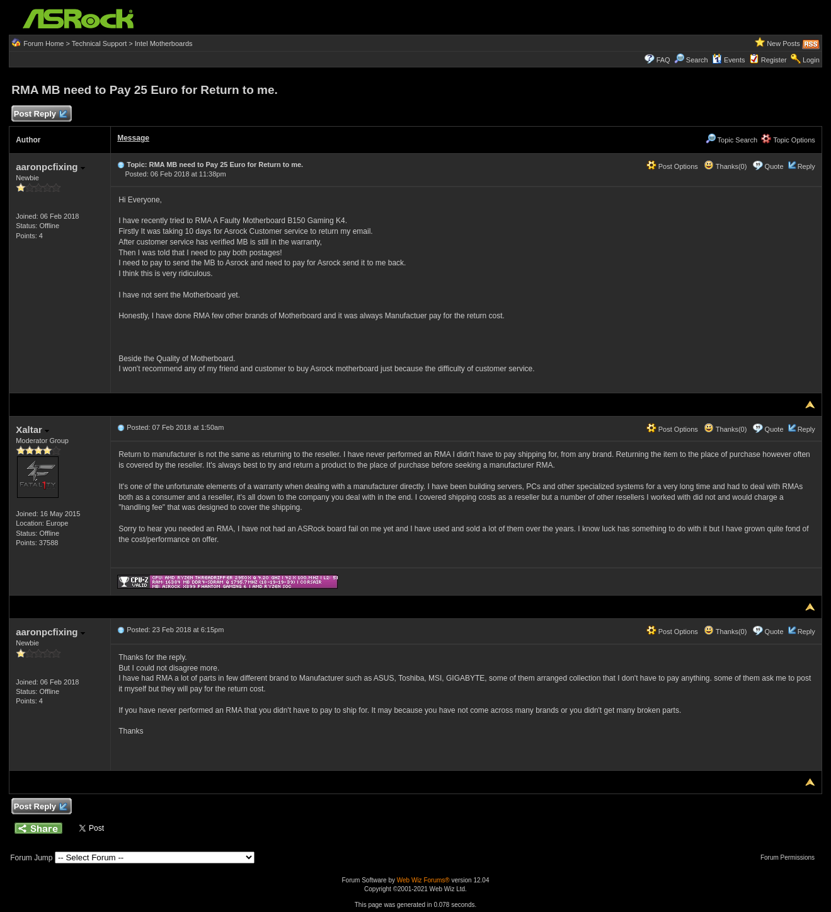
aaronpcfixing (50, 166)
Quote (774, 166)
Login (811, 60)
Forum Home (43, 43)
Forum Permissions (790, 857)
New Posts (783, 43)
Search (697, 60)
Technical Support (99, 43)
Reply (806, 166)
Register (774, 60)
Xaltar (32, 429)
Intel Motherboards (164, 43)
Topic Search (731, 140)
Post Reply (39, 114)
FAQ (663, 60)
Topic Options (788, 140)
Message (133, 138)
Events (728, 60)
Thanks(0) (725, 166)
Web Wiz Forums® (423, 880)
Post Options (672, 166)
